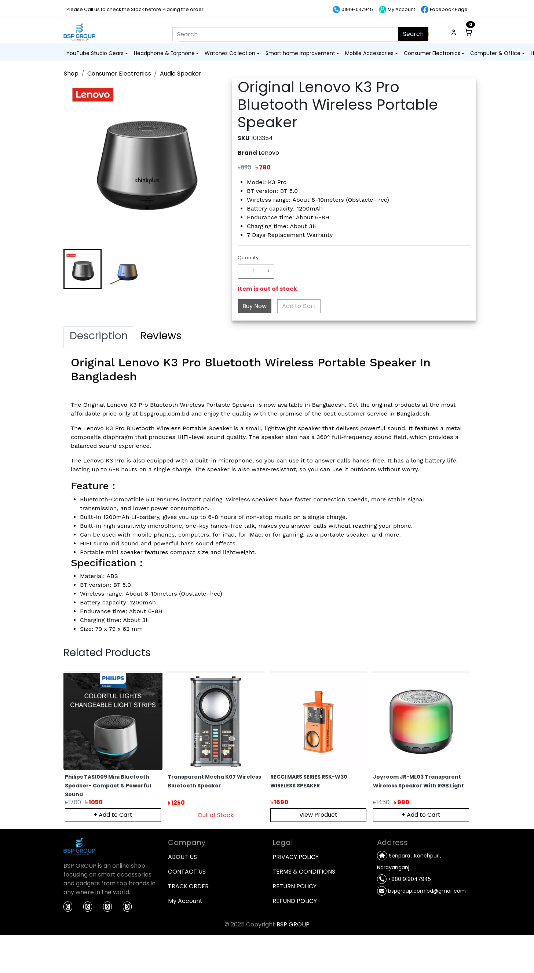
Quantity (248, 257)
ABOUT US (182, 857)
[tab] (98, 337)
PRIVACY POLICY (296, 857)
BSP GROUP (293, 924)
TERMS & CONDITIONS (304, 871)
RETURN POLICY (295, 886)
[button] (82, 269)
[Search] (285, 34)
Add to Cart (299, 306)
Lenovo (269, 153)
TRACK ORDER (188, 886)
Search (413, 34)
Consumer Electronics (119, 73)
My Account (185, 901)
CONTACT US (187, 871)
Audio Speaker (180, 73)
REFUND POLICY (295, 901)
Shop (71, 73)
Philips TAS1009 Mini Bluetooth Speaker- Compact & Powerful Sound (108, 785)
